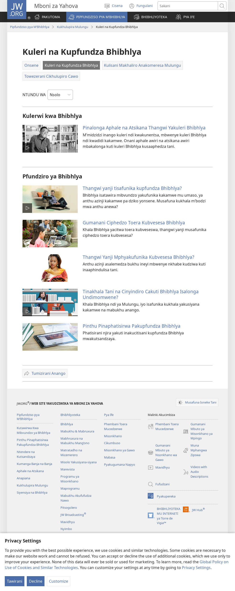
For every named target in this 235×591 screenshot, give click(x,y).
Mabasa (109, 457)
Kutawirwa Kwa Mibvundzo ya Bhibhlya (33, 430)
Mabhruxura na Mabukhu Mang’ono (74, 440)
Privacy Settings (196, 567)
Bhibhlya (66, 424)
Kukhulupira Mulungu (72, 27)
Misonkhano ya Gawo (119, 450)
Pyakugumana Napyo (119, 464)
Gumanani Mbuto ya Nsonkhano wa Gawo (162, 452)
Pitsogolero (68, 507)
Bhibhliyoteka (70, 415)
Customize (58, 581)
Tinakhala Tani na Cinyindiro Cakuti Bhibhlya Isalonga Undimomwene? (141, 294)
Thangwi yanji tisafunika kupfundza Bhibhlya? (132, 188)
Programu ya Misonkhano (69, 478)
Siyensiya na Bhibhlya (32, 492)
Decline (35, 581)
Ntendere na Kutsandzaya (26, 454)
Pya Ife (109, 415)
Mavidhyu (67, 522)
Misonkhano (113, 436)
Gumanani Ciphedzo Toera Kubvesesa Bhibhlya (134, 222)
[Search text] (188, 5)
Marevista (67, 469)
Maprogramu (70, 488)
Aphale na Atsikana (30, 471)
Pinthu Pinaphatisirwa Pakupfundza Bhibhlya (131, 326)
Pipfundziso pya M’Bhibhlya (29, 27)
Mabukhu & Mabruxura (77, 431)
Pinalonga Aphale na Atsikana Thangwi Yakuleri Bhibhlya (144, 127)
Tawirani (14, 581)
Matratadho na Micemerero (71, 452)
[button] (96, 17)
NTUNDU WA (34, 94)
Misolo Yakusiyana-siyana (78, 462)
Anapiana (23, 478)
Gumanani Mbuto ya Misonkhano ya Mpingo (198, 431)
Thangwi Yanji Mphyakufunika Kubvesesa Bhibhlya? (138, 257)
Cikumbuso (112, 443)
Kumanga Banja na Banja (34, 464)
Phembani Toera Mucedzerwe (115, 426)
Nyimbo (66, 529)
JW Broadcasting (73, 515)
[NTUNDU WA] (60, 95)
